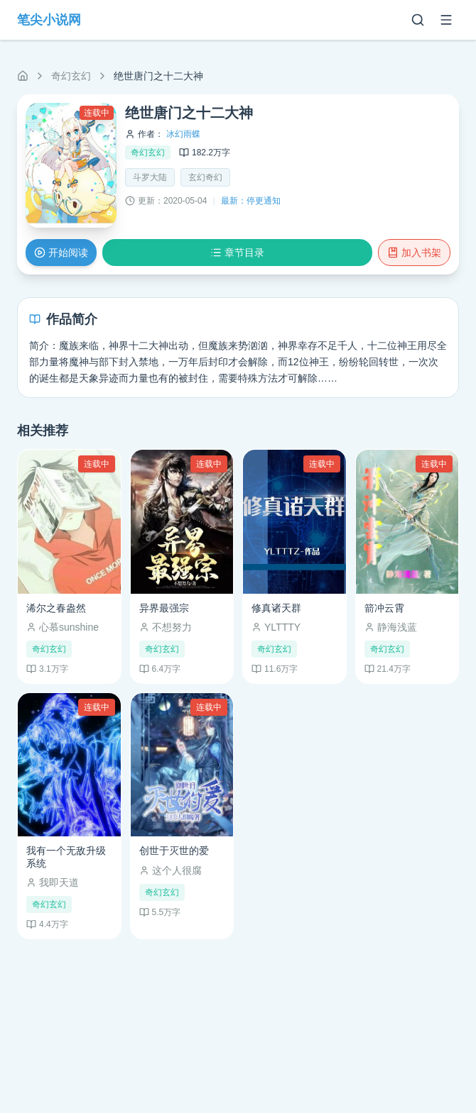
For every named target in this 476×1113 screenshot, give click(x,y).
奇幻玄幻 (71, 76)
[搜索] (418, 20)
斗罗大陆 (150, 177)
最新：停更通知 (251, 201)
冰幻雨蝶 (183, 134)
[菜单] (446, 20)
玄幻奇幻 (205, 177)
